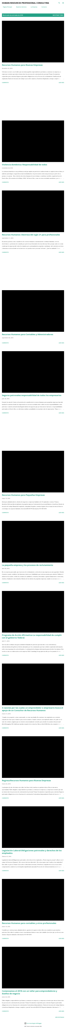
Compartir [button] (5, 82)
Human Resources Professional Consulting (25, 3)
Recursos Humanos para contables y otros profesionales (29, 923)
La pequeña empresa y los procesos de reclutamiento (27, 565)
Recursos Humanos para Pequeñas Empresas (23, 495)
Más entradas (59, 1017)
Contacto (43, 7)
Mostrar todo (58, 15)
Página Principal (6, 7)
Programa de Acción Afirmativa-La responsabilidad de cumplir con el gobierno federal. (32, 636)
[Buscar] (59, 3)
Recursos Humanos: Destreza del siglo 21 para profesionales (31, 234)
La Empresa (33, 7)
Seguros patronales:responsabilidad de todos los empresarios (31, 395)
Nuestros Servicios (20, 7)
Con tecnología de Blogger (33, 1023)
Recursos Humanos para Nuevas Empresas (22, 65)
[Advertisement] (33, 102)
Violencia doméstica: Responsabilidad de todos (24, 164)
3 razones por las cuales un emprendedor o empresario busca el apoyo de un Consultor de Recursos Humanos (32, 709)
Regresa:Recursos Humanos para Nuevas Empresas (26, 780)
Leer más (61, 82)
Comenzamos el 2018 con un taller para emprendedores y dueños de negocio (29, 992)
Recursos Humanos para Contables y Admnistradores (27, 334)
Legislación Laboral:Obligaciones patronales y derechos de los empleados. (32, 851)
